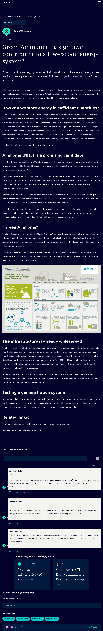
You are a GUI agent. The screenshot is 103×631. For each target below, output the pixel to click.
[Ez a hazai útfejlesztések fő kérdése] (32, 574)
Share (95, 438)
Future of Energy (51, 618)
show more (13, 486)
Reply (16, 492)
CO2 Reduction (8, 618)
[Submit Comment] (97, 458)
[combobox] (4, 22)
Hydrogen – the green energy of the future (21, 430)
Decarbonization (22, 618)
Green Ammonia (9, 399)
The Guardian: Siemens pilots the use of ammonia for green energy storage (35, 424)
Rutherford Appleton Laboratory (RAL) (19, 382)
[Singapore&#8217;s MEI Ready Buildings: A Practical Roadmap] (71, 574)
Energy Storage (37, 618)
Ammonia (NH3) (9, 176)
